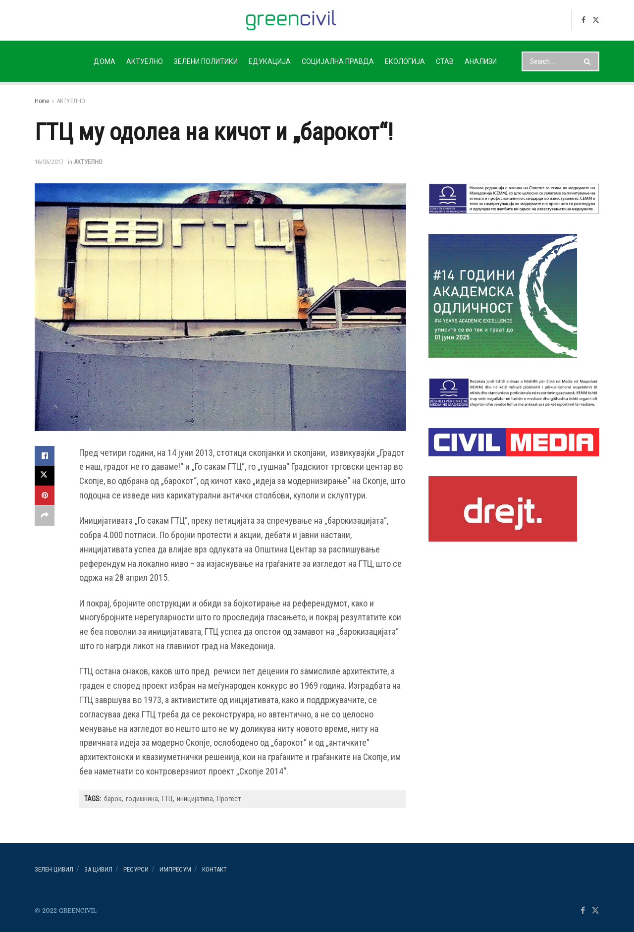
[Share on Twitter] (44, 476)
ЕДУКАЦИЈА (270, 61)
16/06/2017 (49, 161)
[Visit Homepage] (291, 20)
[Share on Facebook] (44, 456)
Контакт (214, 869)
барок (113, 799)
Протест (229, 799)
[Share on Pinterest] (44, 495)
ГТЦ (167, 799)
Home (42, 101)
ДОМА (104, 61)
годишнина (142, 799)
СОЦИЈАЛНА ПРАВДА (338, 61)
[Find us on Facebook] (583, 20)
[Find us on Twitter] (595, 20)
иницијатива (195, 799)
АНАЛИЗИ (481, 61)
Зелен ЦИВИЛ (54, 869)
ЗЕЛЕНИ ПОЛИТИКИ (206, 61)
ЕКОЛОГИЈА (405, 61)
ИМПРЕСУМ (175, 869)
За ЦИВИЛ (98, 869)
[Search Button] (589, 61)
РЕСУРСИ (136, 869)
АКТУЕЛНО (144, 61)
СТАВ (445, 61)
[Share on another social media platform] (44, 515)
